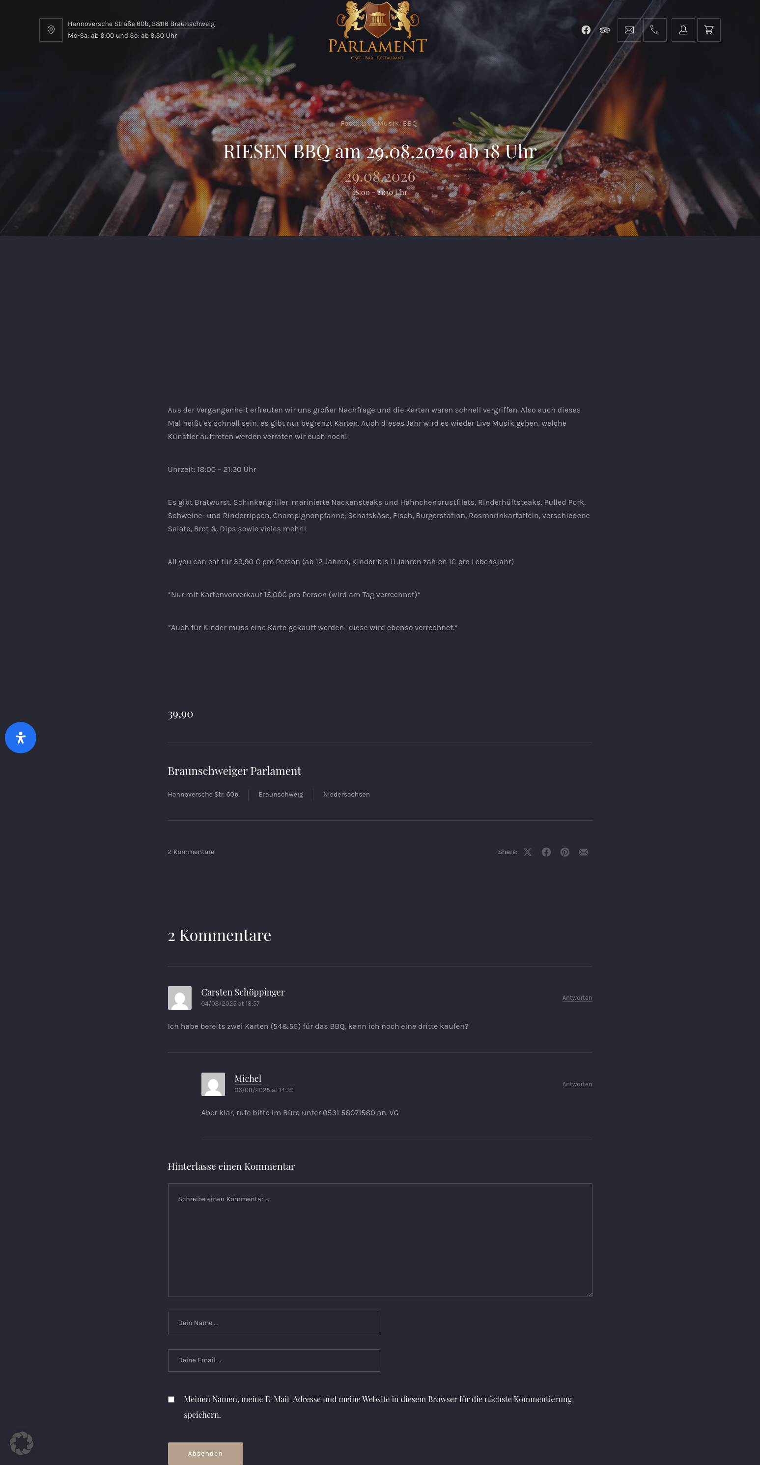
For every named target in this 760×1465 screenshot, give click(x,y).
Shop (266, 260)
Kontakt (329, 260)
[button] (21, 1443)
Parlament (198, 260)
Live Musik (380, 123)
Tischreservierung (668, 260)
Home (69, 260)
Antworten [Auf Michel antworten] (577, 1005)
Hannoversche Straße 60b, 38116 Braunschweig (141, 24)
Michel (248, 1000)
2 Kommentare (191, 773)
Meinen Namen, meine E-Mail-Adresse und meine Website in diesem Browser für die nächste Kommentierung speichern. (378, 1328)
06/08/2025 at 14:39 (264, 1011)
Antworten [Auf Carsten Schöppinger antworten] (577, 919)
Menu (130, 260)
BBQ (410, 123)
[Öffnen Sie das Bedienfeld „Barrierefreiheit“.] (20, 737)
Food (349, 123)
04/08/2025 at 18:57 (230, 925)
